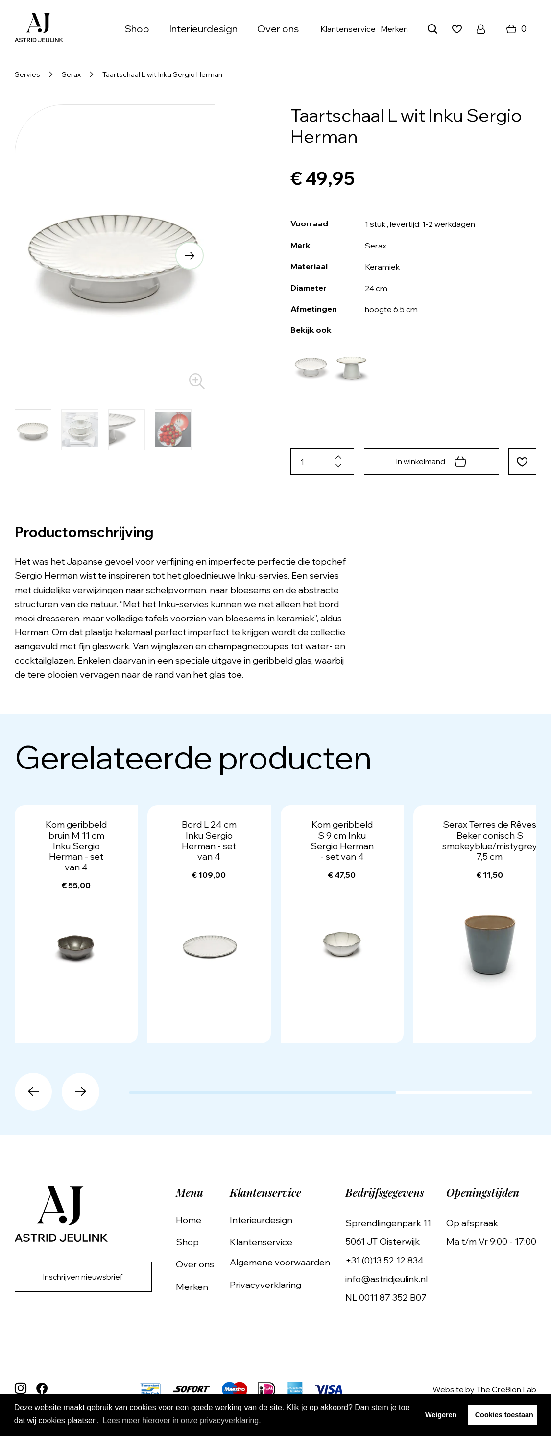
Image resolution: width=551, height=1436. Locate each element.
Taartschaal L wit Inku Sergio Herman (162, 74)
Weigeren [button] (441, 1415)
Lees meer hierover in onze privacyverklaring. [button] (182, 1420)
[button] (188, 256)
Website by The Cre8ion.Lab (484, 1389)
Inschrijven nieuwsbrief (86, 1277)
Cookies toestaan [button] (504, 1415)
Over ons (278, 29)
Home (195, 1220)
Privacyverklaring (269, 1284)
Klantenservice (348, 29)
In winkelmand (430, 462)
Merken (394, 29)
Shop (137, 29)
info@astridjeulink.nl (388, 1279)
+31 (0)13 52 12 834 (386, 1260)
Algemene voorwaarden (284, 1262)
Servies (27, 74)
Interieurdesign (203, 29)
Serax (71, 74)
